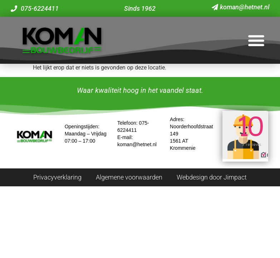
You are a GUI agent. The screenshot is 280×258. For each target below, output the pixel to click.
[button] (256, 40)
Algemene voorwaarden (129, 177)
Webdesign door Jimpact (212, 177)
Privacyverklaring (57, 177)
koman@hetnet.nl (137, 144)
